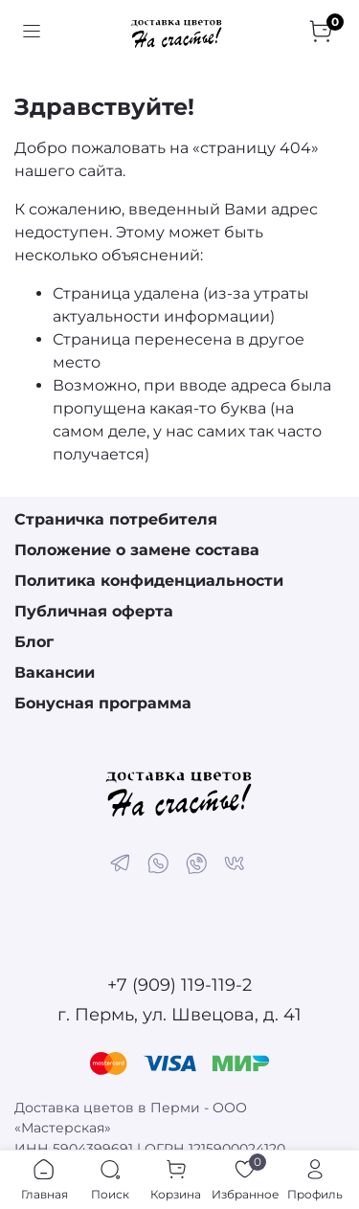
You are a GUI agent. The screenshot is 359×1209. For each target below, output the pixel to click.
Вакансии (54, 672)
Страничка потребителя (115, 519)
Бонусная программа (102, 703)
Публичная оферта (93, 611)
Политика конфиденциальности (148, 580)
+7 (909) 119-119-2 (179, 985)
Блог (34, 642)
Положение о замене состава (136, 550)
